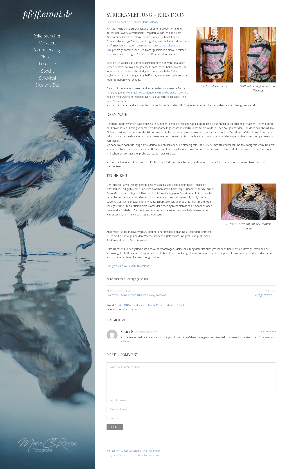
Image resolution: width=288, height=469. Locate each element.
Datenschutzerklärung (134, 450)
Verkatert (47, 43)
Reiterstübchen (47, 36)
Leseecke (47, 64)
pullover (139, 304)
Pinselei (48, 57)
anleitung (122, 304)
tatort (180, 304)
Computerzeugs (47, 50)
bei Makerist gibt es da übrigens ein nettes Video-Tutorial (152, 92)
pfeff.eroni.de (47, 13)
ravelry (153, 304)
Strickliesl (47, 78)
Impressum (113, 450)
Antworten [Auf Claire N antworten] (268, 331)
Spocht (47, 71)
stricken (167, 304)
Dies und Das (47, 85)
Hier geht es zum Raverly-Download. (128, 266)
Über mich (155, 450)
